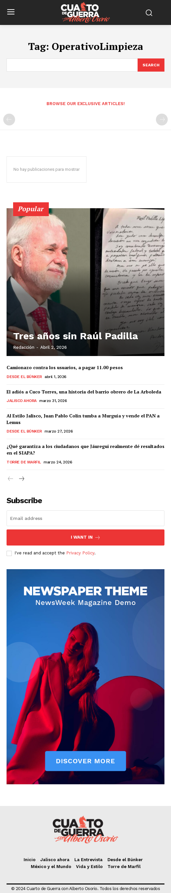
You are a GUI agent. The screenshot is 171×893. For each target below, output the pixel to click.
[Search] (151, 65)
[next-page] (21, 479)
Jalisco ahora (22, 400)
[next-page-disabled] (162, 119)
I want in (86, 537)
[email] (85, 518)
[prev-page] (9, 119)
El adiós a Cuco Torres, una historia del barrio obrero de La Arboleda (84, 392)
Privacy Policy (80, 552)
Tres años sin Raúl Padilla (75, 336)
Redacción (23, 347)
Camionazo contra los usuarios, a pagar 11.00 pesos (65, 367)
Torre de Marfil (24, 462)
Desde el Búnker (24, 376)
